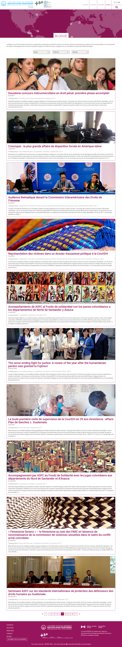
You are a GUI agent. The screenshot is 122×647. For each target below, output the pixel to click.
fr (114, 2)
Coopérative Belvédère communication (79, 644)
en (117, 2)
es (119, 2)
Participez (101, 4)
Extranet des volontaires (17, 639)
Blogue (108, 4)
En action (93, 4)
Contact (10, 633)
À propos (85, 4)
